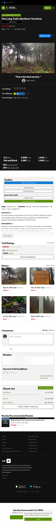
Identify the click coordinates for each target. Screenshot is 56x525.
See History (44, 378)
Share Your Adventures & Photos (11, 451)
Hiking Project (33, 442)
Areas (3, 29)
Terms (32, 491)
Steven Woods (8, 402)
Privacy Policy (45, 515)
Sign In (47, 8)
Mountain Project (33, 436)
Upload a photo (28, 198)
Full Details (50, 243)
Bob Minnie (7, 392)
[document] (38, 516)
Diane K (5, 399)
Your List (25, 98)
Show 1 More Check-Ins (28, 406)
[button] (4, 58)
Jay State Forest (19, 29)
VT (8, 29)
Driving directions (29, 187)
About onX (5, 475)
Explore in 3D (44, 36)
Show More (7, 236)
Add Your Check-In (45, 388)
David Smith (30, 80)
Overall (11, 253)
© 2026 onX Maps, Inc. (23, 491)
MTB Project (32, 439)
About (4, 436)
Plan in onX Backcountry (29, 183)
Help (3, 439)
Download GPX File (28, 191)
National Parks (33, 451)
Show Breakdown (28, 257)
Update (46, 376)
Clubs (3, 445)
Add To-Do (17, 98)
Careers (4, 478)
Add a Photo (50, 265)
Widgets (4, 442)
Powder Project (33, 448)
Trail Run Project (33, 445)
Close (38, 519)
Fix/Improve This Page (28, 201)
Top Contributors (7, 448)
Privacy (37, 491)
